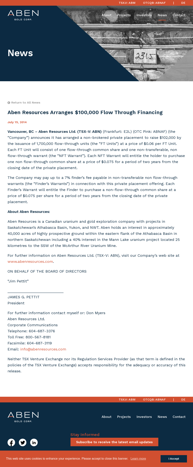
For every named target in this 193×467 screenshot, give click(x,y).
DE (183, 3)
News (162, 15)
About (106, 15)
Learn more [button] (138, 458)
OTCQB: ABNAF (154, 3)
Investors (144, 15)
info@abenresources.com (43, 349)
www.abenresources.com (30, 261)
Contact (179, 15)
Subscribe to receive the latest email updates (114, 442)
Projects (124, 15)
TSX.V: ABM (127, 3)
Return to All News (24, 102)
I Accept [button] (173, 458)
